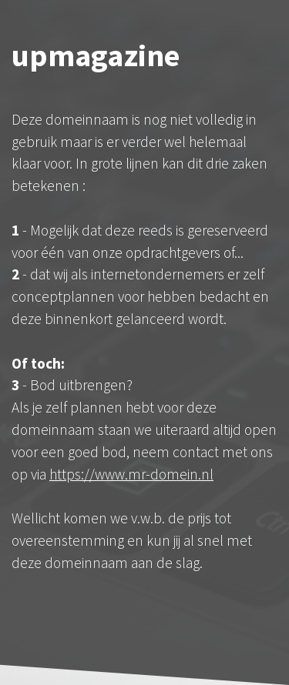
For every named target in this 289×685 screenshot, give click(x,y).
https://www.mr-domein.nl (131, 474)
